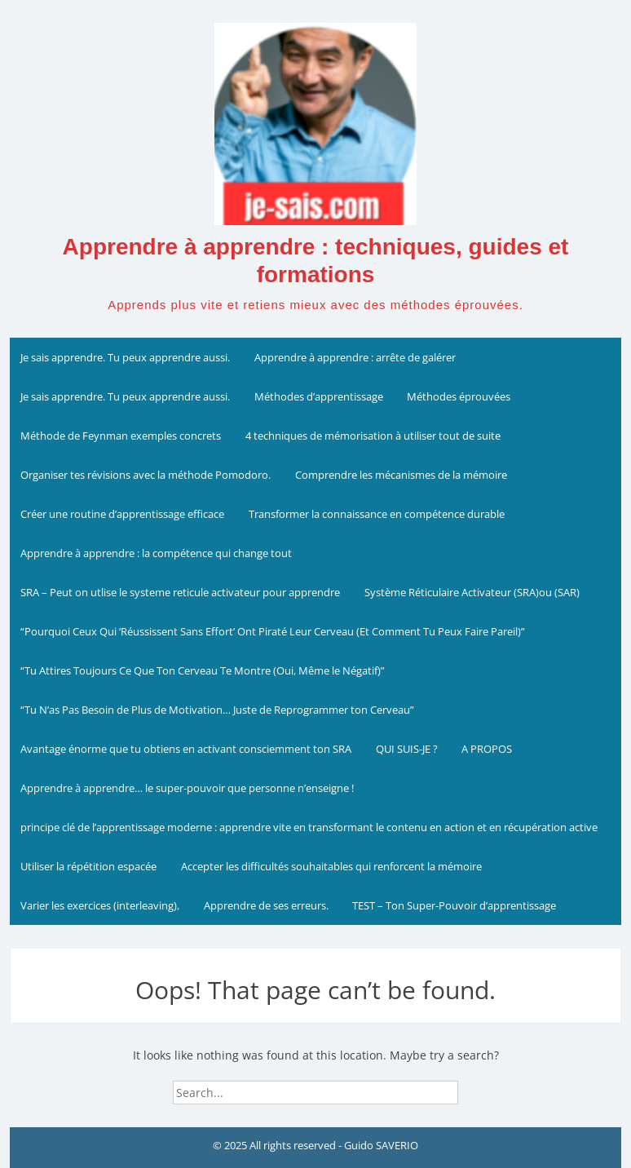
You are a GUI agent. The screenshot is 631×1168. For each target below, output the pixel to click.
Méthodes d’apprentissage (318, 396)
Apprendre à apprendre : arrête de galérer (355, 357)
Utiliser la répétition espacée (88, 866)
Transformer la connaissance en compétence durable (377, 514)
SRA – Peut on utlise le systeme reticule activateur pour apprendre (180, 592)
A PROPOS (486, 748)
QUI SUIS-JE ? (407, 748)
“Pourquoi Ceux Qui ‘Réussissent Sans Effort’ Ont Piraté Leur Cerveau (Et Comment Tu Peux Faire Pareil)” (272, 631)
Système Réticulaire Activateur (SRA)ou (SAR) (472, 592)
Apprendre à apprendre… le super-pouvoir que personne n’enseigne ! (187, 788)
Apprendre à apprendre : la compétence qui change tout (156, 553)
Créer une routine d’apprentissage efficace (122, 514)
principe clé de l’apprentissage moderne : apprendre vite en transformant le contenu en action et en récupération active (309, 827)
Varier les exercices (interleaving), (99, 905)
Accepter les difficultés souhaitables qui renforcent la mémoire (331, 866)
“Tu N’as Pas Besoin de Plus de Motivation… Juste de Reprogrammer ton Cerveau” (217, 709)
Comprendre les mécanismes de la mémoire (401, 474)
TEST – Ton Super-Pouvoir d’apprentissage (454, 905)
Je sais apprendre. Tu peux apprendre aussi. (125, 357)
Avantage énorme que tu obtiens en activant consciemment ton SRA (185, 748)
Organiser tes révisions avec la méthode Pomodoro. (145, 474)
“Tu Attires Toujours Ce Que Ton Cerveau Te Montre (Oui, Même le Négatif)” (202, 670)
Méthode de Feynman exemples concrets (120, 435)
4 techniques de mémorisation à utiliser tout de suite (373, 435)
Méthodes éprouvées (458, 396)
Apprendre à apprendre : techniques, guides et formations (316, 260)
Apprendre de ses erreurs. (266, 905)
